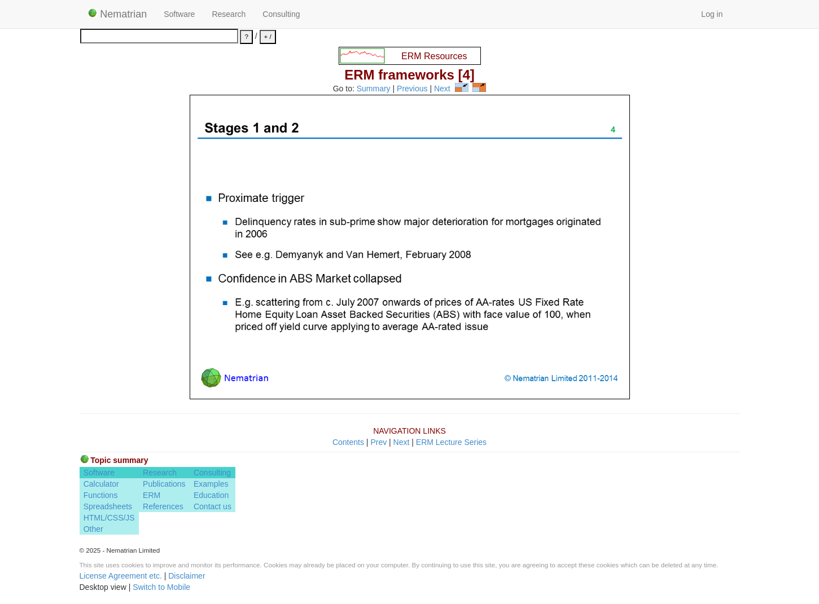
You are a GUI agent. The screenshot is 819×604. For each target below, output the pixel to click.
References (163, 506)
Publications (164, 483)
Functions (101, 495)
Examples (211, 483)
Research (229, 14)
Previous (412, 89)
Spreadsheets (108, 506)
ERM (151, 495)
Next (442, 89)
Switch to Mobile (161, 587)
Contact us (212, 506)
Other (93, 529)
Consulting (281, 14)
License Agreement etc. (121, 575)
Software (179, 14)
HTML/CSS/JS (109, 517)
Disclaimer (186, 575)
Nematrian (117, 14)
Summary (374, 89)
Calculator (101, 483)
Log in (711, 14)
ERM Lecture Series (451, 442)
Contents (348, 442)
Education (211, 495)
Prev (378, 442)
